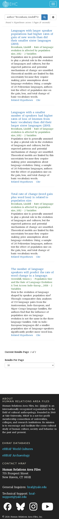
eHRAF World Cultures (17, 449)
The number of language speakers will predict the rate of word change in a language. (32, 272)
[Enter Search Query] (23, 17)
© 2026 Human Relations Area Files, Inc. (22, 517)
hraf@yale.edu (37, 487)
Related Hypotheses (22, 100)
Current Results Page (17, 352)
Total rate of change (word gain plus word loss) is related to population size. (32, 197)
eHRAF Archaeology (16, 455)
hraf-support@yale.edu (19, 495)
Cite (38, 100)
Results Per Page (14, 360)
